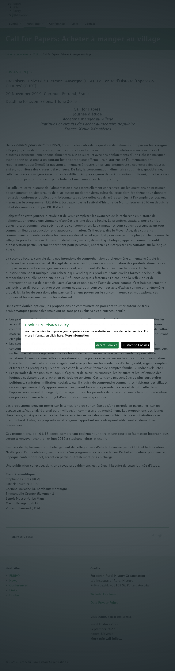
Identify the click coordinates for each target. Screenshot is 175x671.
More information (77, 335)
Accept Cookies (106, 345)
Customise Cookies (136, 345)
